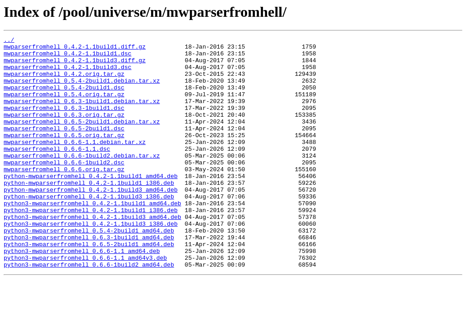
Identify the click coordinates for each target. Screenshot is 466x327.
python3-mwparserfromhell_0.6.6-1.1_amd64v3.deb (85, 302)
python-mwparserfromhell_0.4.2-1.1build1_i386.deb (89, 212)
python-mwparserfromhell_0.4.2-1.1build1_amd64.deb (90, 204)
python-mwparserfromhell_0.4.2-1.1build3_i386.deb (89, 229)
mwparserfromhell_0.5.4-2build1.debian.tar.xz (82, 90)
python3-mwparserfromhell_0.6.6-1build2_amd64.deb (89, 311)
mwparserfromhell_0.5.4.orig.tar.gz (64, 106)
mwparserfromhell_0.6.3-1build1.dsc (64, 123)
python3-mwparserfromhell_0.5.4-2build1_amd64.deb (89, 270)
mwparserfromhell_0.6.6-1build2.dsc (64, 188)
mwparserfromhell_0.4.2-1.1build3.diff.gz (75, 65)
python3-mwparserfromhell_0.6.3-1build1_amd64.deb (89, 278)
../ (9, 41)
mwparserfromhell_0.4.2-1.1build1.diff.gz (75, 49)
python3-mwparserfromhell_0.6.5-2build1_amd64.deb (89, 286)
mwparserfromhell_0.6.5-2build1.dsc (64, 147)
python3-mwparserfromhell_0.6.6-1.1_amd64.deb (82, 294)
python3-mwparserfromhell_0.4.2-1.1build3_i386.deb (90, 262)
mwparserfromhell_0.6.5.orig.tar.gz (64, 155)
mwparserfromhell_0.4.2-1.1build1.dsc (68, 57)
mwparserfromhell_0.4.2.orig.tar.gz (64, 82)
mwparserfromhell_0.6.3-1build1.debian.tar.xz (82, 114)
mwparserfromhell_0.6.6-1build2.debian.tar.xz (82, 180)
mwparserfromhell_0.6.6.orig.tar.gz (64, 196)
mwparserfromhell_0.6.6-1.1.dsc (57, 172)
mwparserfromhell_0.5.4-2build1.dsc (64, 98)
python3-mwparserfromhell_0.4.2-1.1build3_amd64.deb (92, 253)
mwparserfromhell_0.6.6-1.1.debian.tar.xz (75, 163)
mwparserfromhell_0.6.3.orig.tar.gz (64, 131)
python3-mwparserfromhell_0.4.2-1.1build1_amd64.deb (92, 237)
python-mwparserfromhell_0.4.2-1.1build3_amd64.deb (90, 221)
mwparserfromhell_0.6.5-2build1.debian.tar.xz (82, 139)
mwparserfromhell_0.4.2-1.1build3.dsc (68, 73)
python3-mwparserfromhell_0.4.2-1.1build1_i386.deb (90, 245)
